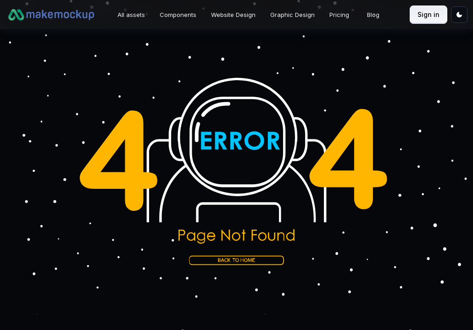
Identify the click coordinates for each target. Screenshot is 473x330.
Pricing (339, 14)
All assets (131, 14)
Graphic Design (292, 14)
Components (178, 14)
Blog (373, 14)
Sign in (428, 14)
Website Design (233, 14)
